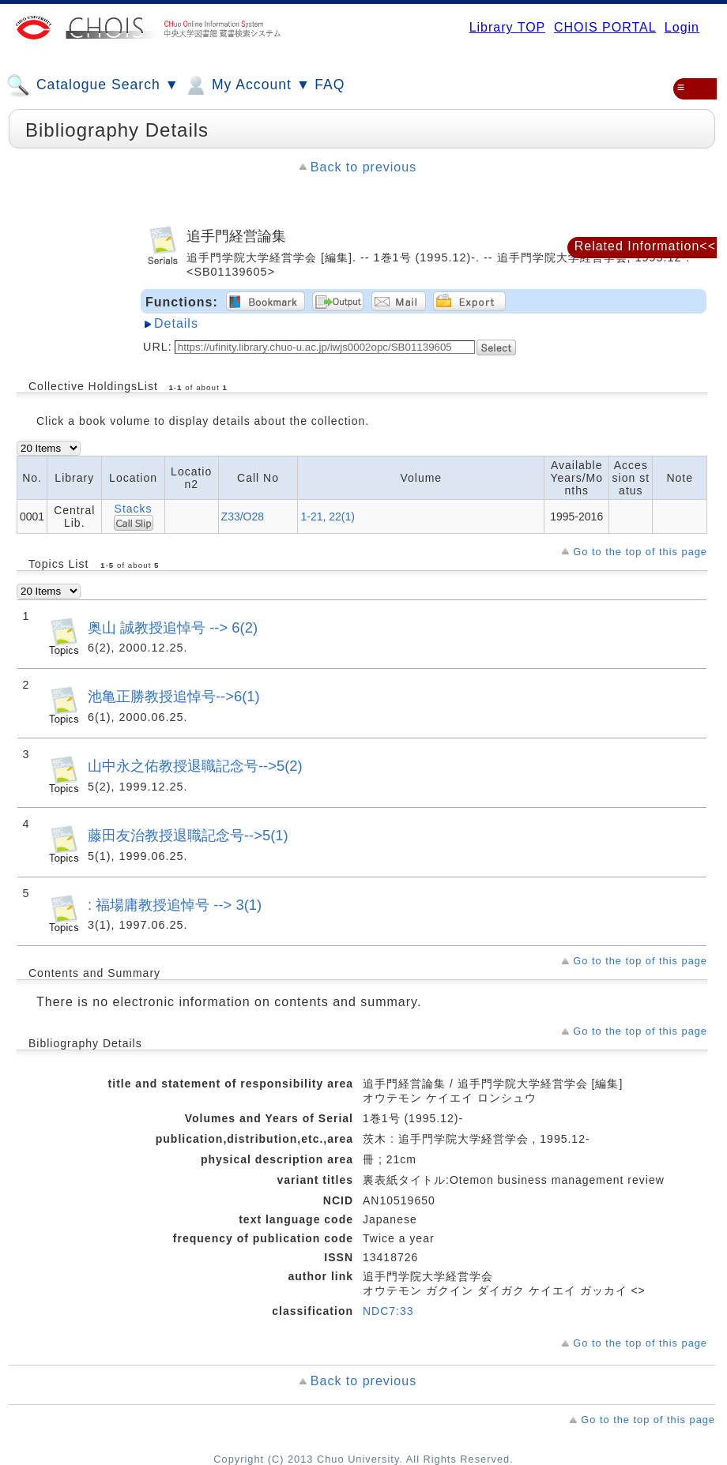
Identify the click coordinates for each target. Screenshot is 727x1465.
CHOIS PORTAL (605, 27)
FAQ (330, 84)
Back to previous (363, 167)
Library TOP (507, 27)
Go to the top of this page (640, 552)
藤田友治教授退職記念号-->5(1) (188, 835)
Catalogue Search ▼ (92, 85)
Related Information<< (645, 246)
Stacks (134, 508)
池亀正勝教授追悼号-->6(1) (174, 696)
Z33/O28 (242, 516)
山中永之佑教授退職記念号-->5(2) (195, 765)
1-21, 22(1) (327, 516)
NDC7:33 (388, 1311)
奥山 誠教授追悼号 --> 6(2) (173, 627)
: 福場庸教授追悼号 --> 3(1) (175, 904)
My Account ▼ (247, 85)
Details (176, 323)
